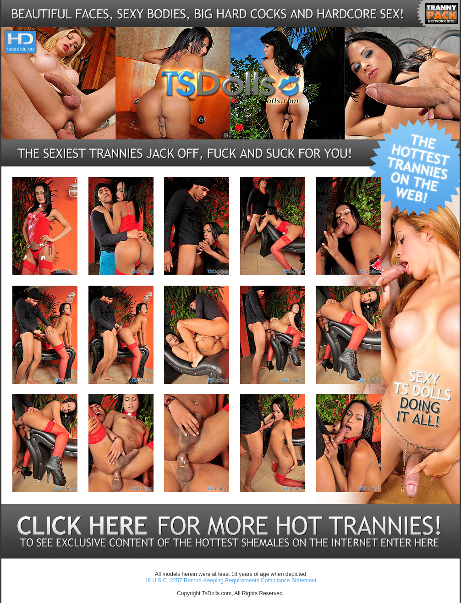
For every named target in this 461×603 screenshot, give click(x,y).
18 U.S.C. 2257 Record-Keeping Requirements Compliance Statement (231, 580)
